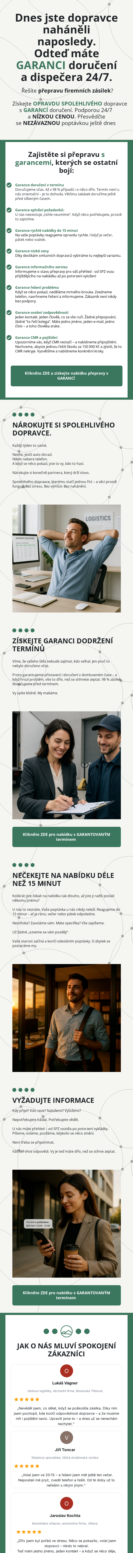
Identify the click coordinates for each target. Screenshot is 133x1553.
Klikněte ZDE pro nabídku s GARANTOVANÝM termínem (66, 837)
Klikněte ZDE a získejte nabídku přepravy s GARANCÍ (66, 376)
